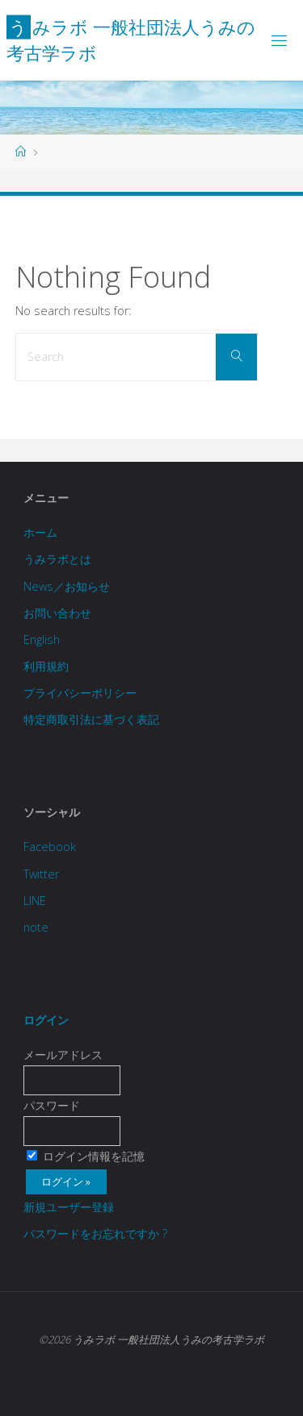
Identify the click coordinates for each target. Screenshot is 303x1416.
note (35, 927)
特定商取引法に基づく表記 (91, 719)
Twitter (41, 874)
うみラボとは (57, 559)
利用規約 (46, 666)
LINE (34, 900)
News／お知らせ (66, 586)
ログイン (46, 1020)
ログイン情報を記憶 (86, 1156)
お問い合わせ (57, 613)
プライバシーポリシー (80, 692)
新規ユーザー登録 (68, 1207)
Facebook (49, 846)
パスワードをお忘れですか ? (95, 1233)
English (41, 639)
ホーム (40, 532)
